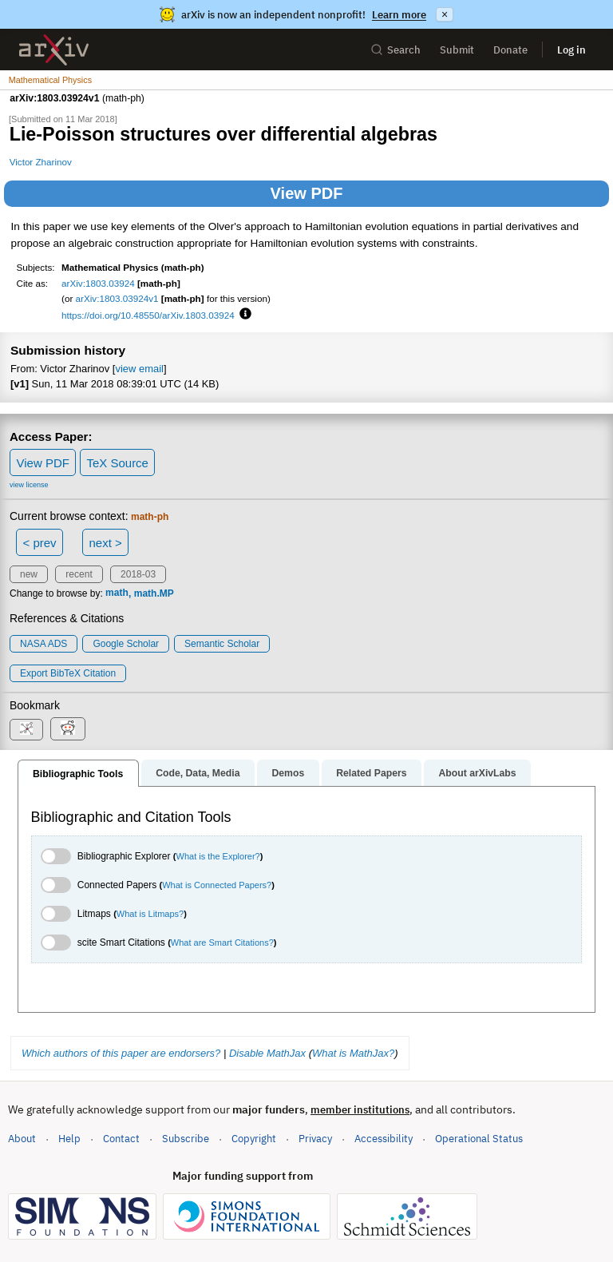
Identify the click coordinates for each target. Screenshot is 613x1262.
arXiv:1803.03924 (98, 283)
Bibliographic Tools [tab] (78, 774)
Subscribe (185, 1138)
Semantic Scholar (221, 643)
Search (395, 50)
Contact (121, 1138)
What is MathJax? (353, 1053)
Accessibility (383, 1138)
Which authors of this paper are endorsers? (121, 1053)
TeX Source (117, 463)
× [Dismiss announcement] (444, 14)
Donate (510, 50)
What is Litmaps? (150, 914)
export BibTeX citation (68, 673)
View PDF (307, 193)
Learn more (399, 15)
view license (29, 485)
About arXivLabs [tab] (477, 773)
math (117, 593)
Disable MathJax (267, 1053)
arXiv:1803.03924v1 (117, 298)
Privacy (315, 1138)
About (22, 1138)
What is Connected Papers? (216, 885)
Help (69, 1138)
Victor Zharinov (41, 162)
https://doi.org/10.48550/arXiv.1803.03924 (148, 315)
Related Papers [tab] (371, 773)
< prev (40, 543)
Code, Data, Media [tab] (197, 773)
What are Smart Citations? (222, 942)
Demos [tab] (287, 773)
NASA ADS (43, 643)
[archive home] (54, 49)
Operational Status (479, 1137)
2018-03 (138, 574)
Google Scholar (126, 643)
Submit (457, 50)
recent (78, 574)
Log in (571, 50)
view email (139, 369)
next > (105, 543)
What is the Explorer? (218, 856)
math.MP (154, 593)
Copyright (253, 1138)
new (29, 574)
